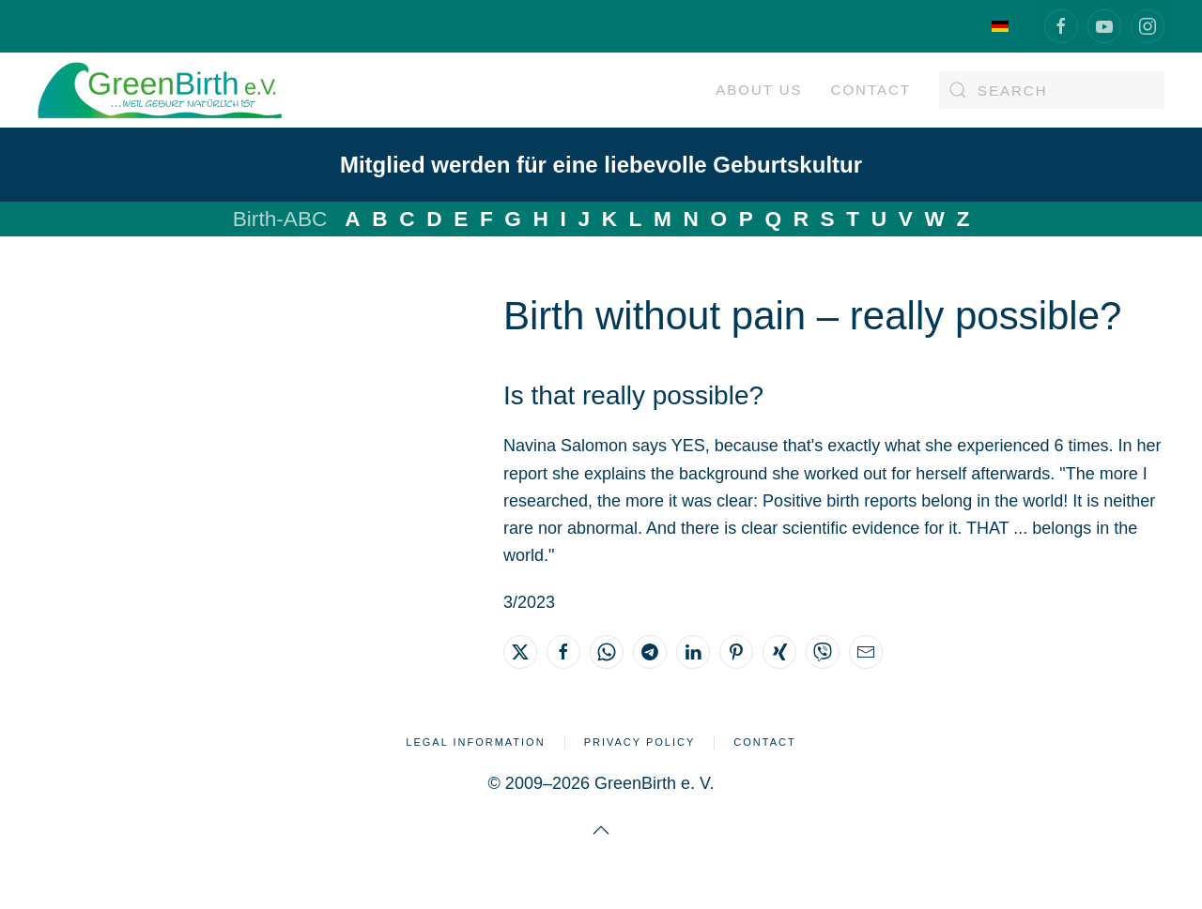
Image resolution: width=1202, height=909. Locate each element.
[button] (601, 830)
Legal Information (475, 742)
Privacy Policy (640, 742)
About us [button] (759, 90)
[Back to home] (160, 90)
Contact (871, 90)
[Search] (1051, 90)
